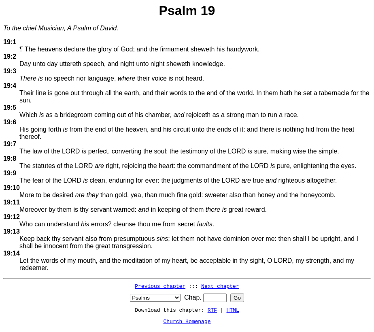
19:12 (11, 216)
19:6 (9, 122)
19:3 (9, 71)
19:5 (9, 107)
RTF (212, 309)
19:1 (9, 41)
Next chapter (220, 285)
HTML (233, 309)
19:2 (9, 56)
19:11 (11, 202)
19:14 (11, 253)
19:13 (11, 231)
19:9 (9, 173)
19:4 (9, 85)
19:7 (9, 143)
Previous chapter (160, 285)
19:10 (11, 187)
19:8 (9, 158)
